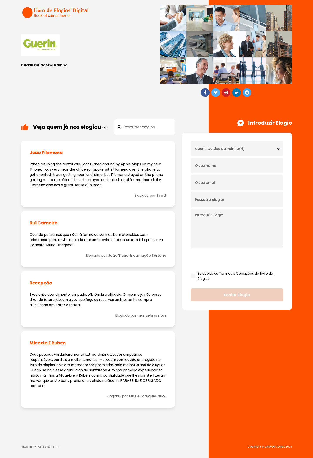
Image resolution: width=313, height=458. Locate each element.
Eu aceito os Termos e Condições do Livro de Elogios (235, 276)
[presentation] (224, 259)
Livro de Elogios (275, 446)
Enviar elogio (237, 294)
